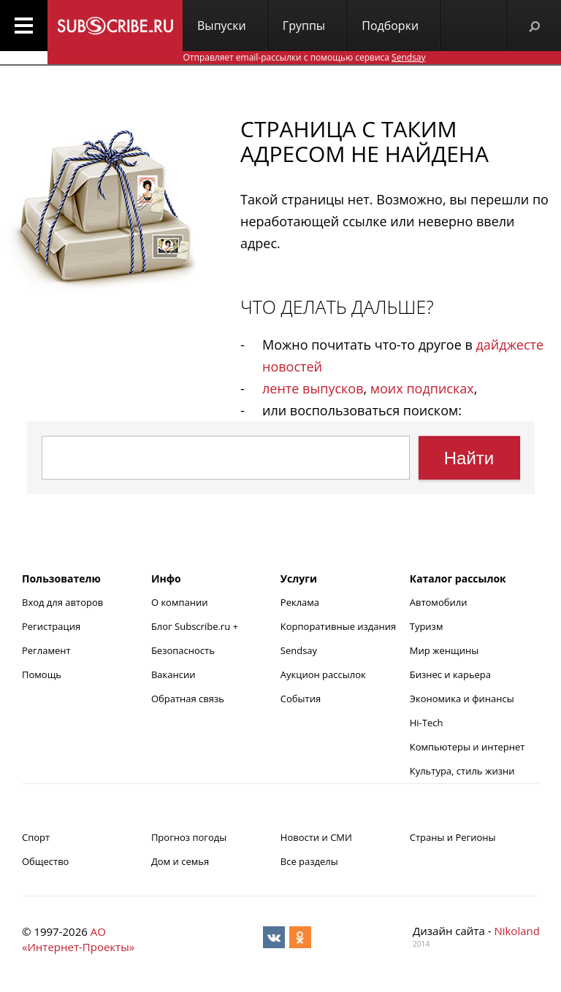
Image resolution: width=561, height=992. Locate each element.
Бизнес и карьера (450, 674)
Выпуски (221, 26)
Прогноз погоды (188, 837)
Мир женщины (444, 650)
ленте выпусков (312, 388)
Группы (304, 26)
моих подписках (422, 388)
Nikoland (516, 930)
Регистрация (51, 626)
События (300, 698)
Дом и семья (180, 861)
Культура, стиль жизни (462, 770)
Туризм (426, 626)
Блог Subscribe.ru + (195, 626)
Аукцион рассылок (323, 674)
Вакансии (173, 674)
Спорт (36, 837)
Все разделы (309, 861)
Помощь (41, 674)
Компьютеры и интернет (467, 746)
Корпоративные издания (338, 626)
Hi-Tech (426, 722)
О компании (179, 602)
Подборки (390, 26)
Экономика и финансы (462, 698)
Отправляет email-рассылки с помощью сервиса (304, 57)
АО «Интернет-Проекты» (78, 939)
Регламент (46, 650)
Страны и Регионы (453, 837)
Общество (45, 861)
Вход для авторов (62, 602)
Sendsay (298, 650)
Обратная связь (187, 698)
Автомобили (439, 602)
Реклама (299, 602)
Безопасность (183, 650)
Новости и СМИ (316, 837)
